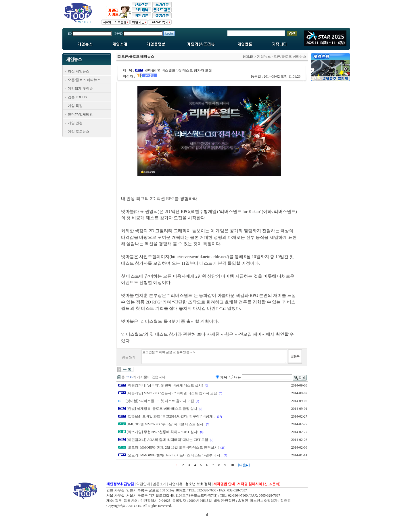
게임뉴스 (264, 57)
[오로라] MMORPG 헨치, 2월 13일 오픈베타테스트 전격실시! (173, 447)
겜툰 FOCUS (77, 97)
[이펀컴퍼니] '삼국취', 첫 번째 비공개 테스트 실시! (165, 385)
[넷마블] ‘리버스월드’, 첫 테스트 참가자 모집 (160, 401)
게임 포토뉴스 (78, 132)
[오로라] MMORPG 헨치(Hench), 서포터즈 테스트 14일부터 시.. (174, 455)
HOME (248, 57)
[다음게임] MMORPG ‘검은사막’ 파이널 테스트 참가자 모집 (172, 393)
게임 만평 (75, 123)
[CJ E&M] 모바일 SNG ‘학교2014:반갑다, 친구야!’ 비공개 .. (171, 416)
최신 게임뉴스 (78, 71)
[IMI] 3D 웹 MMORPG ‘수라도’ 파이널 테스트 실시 (165, 424)
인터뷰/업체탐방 (80, 114)
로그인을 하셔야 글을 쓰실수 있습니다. (214, 356)
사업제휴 (176, 484)
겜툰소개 (159, 484)
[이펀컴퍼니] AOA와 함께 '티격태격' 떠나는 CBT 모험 (167, 440)
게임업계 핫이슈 (80, 89)
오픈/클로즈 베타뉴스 (84, 80)
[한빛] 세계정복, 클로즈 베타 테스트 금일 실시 (162, 409)
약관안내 (143, 484)
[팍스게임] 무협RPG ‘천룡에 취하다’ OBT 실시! (162, 432)
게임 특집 (75, 106)
